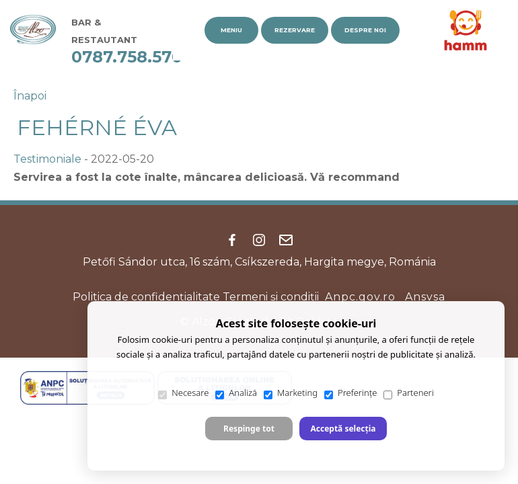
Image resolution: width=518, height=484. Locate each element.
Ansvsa (425, 296)
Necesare (183, 393)
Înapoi (29, 95)
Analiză (236, 393)
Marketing (291, 393)
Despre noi (365, 30)
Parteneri (408, 393)
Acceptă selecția (342, 428)
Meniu (231, 30)
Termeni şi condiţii (271, 296)
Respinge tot (248, 428)
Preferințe (350, 393)
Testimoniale (47, 159)
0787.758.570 (126, 57)
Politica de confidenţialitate (146, 296)
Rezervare (294, 30)
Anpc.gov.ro (360, 296)
